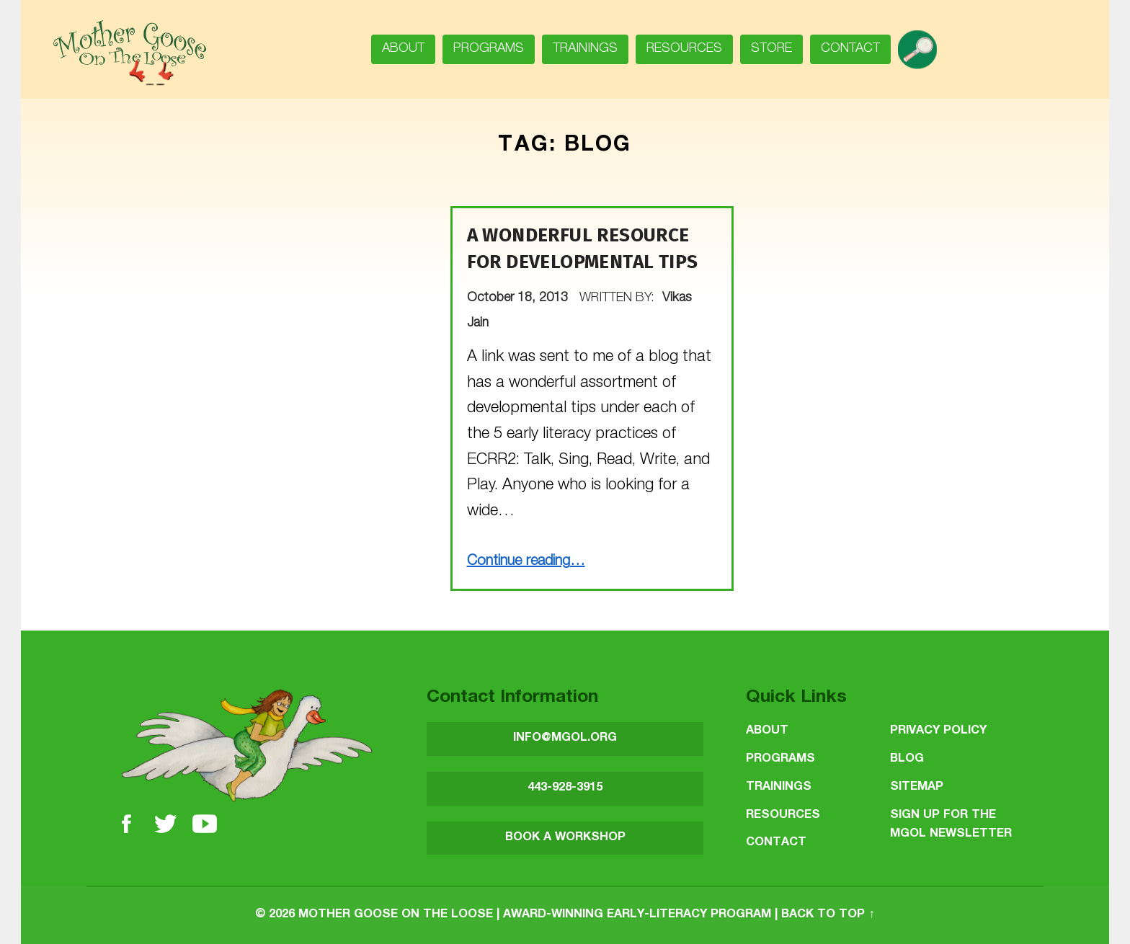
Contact (850, 49)
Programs (488, 49)
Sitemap (916, 787)
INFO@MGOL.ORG (565, 738)
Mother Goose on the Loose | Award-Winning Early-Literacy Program (534, 915)
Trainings (585, 49)
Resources (684, 49)
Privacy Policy (938, 731)
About (403, 49)
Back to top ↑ (827, 915)
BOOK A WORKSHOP (565, 838)
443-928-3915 (565, 788)
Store (771, 49)
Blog (907, 759)
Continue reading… (526, 562)
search (923, 44)
